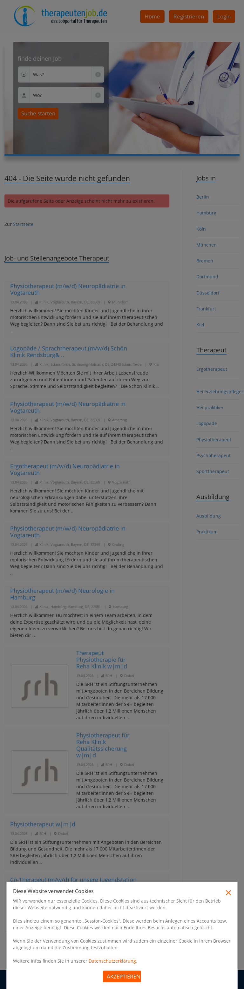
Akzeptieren (123, 976)
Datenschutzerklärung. (113, 961)
